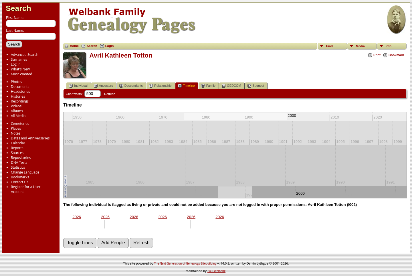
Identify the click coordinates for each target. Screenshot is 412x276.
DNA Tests (19, 162)
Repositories (21, 157)
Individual (78, 86)
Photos (16, 81)
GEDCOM (231, 86)
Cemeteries (20, 123)
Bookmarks (20, 177)
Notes (15, 133)
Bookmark (396, 55)
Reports (17, 147)
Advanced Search (24, 54)
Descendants (131, 86)
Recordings (20, 101)
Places (16, 128)
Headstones (20, 91)
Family (208, 86)
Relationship (160, 86)
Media (360, 46)
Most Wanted (21, 74)
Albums (17, 111)
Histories (18, 96)
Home (74, 46)
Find (329, 46)
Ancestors (103, 86)
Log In (16, 64)
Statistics (18, 167)
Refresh (109, 94)
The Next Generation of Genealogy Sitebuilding (185, 263)
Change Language (25, 172)
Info (388, 46)
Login (109, 46)
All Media (18, 115)
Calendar (18, 143)
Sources (17, 152)
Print (377, 55)
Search (18, 8)
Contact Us (19, 182)
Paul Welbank (216, 271)
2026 (76, 217)
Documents (20, 86)
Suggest (255, 86)
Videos (16, 106)
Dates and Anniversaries (30, 138)
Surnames (19, 59)
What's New (20, 69)
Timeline (186, 86)
